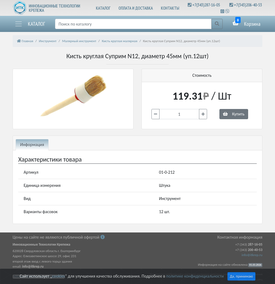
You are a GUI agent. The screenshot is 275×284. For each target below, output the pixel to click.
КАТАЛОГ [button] (103, 8)
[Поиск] (133, 24)
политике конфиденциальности (195, 276)
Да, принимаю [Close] (241, 276)
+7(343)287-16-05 (206, 5)
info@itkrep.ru (252, 255)
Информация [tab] (32, 144)
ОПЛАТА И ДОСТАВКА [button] (135, 8)
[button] (30, 24)
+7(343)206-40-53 (248, 5)
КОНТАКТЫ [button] (170, 8)
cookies (58, 276)
